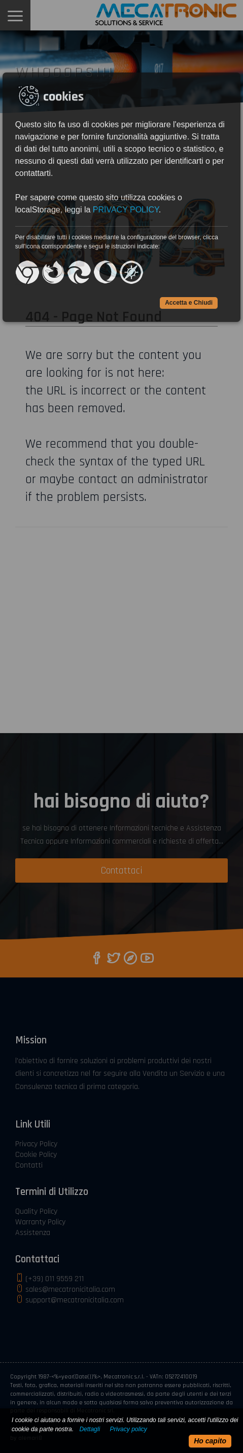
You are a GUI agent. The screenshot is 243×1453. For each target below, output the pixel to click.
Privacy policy (128, 1429)
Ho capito (210, 1441)
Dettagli (89, 1429)
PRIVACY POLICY (126, 209)
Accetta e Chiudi (189, 302)
